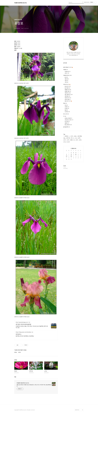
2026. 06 (73, 148)
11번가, (79, 138)
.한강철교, (66, 136)
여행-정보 (67, 96)
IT (64, 116)
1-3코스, (71, 136)
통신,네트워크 (68, 124)
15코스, (77, 140)
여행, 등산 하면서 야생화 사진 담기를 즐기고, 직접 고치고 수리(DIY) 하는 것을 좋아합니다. (34, 427)
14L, (74, 140)
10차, (72, 138)
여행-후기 (68, 93)
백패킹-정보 (68, 91)
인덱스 (67, 73)
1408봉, (71, 140)
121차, (68, 140)
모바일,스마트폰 (68, 118)
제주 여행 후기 (68, 94)
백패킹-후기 (68, 89)
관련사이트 (77, 451)
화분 (66, 110)
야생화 (65, 69)
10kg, (64, 138)
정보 (65, 103)
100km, (75, 136)
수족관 (67, 106)
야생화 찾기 (67, 71)
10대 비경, (68, 138)
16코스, (80, 140)
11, (73, 138)
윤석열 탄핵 (66, 127)
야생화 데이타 (67, 75)
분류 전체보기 (68, 67)
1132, (76, 138)
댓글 (15, 418)
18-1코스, (68, 142)
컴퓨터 (67, 123)
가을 (66, 80)
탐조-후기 (68, 101)
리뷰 (66, 105)
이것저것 (67, 111)
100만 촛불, (79, 136)
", (63, 136)
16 (71, 156)
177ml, (64, 142)
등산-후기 (68, 86)
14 (66, 156)
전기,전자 (67, 121)
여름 (67, 79)
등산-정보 (67, 88)
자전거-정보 (68, 99)
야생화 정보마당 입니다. (20, 3)
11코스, (64, 140)
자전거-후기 (68, 97)
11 (75, 154)
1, (69, 136)
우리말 (67, 108)
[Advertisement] (36, 48)
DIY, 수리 (66, 114)
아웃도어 (66, 84)
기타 (66, 82)
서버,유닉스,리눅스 (69, 119)
